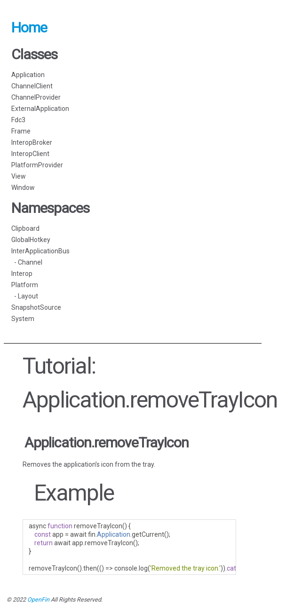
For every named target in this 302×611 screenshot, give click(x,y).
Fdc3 (18, 120)
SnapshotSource (36, 307)
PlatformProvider (37, 165)
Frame (21, 131)
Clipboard (25, 228)
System (22, 318)
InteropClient (30, 153)
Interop (21, 273)
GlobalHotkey (30, 239)
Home (29, 27)
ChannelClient (32, 86)
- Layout (24, 296)
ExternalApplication (40, 108)
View (18, 176)
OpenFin (38, 599)
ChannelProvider (36, 97)
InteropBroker (31, 142)
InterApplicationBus (40, 251)
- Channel (26, 262)
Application (28, 74)
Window (23, 187)
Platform (24, 285)
